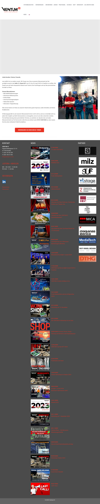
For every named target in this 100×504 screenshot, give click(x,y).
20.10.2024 (54, 318)
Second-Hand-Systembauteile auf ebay (62, 444)
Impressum (5, 189)
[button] (33, 4)
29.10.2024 (54, 305)
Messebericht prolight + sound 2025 (61, 254)
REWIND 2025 (55, 162)
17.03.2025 (54, 266)
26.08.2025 (54, 213)
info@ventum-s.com (8, 156)
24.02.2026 (54, 160)
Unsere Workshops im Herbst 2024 (61, 374)
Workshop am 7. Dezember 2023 (60, 416)
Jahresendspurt (55, 189)
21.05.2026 (54, 147)
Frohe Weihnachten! (56, 176)
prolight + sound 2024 (57, 388)
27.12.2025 (54, 174)
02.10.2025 (54, 200)
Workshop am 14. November (59, 307)
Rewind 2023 (55, 402)
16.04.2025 (54, 252)
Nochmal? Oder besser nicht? (59, 390)
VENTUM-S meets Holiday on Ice (60, 281)
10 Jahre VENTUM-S (57, 149)
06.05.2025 (54, 239)
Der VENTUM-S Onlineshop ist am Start (62, 320)
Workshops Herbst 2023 (58, 458)
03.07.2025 (54, 226)
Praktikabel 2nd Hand (57, 360)
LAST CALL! (54, 485)
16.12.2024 (54, 292)
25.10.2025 (54, 187)
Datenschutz (5, 187)
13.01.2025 (54, 279)
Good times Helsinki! (57, 472)
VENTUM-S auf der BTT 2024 (59, 346)
